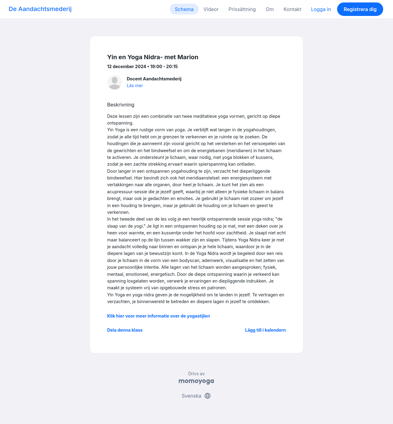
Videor (211, 9)
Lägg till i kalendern (265, 330)
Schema (184, 9)
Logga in (321, 9)
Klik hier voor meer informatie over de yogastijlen (158, 315)
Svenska (196, 395)
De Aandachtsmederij (40, 9)
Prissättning (242, 9)
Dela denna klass (124, 330)
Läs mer (135, 85)
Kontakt (292, 9)
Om (270, 9)
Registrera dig (360, 9)
